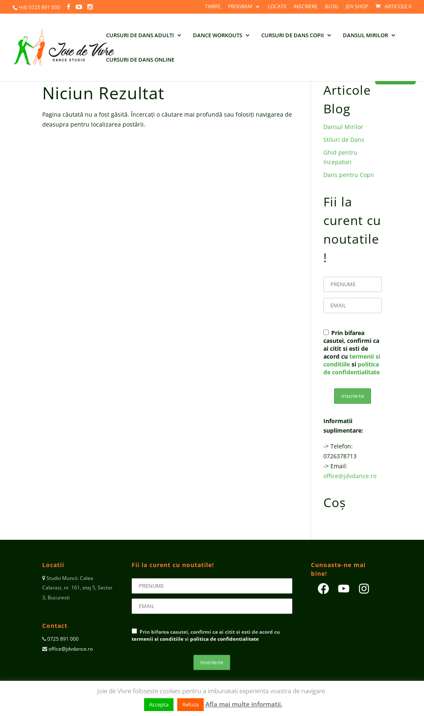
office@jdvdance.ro (349, 476)
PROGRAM (240, 7)
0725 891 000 (62, 638)
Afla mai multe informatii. (243, 704)
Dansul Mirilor (343, 127)
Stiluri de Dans (343, 140)
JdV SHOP (357, 7)
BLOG (331, 7)
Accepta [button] (159, 704)
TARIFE (213, 7)
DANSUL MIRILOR (365, 35)
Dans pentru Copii (348, 175)
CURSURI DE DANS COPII (292, 35)
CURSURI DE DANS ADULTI (140, 35)
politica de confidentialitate (351, 368)
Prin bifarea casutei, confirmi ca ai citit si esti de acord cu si (351, 352)
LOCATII (277, 7)
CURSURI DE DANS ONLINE (140, 60)
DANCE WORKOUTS (217, 35)
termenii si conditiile (157, 638)
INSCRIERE (306, 7)
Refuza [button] (190, 704)
